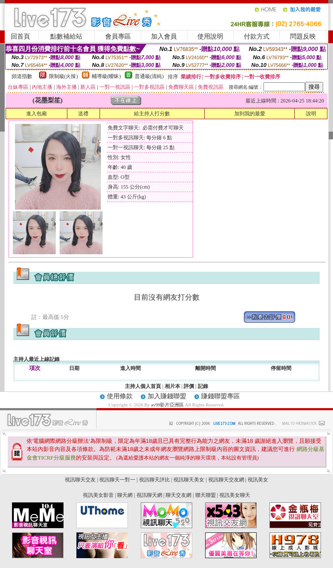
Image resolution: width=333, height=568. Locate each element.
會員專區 (118, 36)
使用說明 (210, 36)
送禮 (83, 114)
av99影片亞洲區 (168, 404)
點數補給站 (66, 36)
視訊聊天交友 (80, 480)
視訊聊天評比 (154, 480)
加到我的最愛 (249, 114)
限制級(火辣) (63, 76)
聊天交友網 (178, 495)
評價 (189, 386)
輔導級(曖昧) (106, 76)
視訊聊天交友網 (226, 480)
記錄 (203, 386)
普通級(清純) (149, 76)
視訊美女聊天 (234, 495)
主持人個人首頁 (143, 386)
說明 (311, 114)
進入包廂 (36, 114)
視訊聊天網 (149, 495)
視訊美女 (258, 480)
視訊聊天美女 (188, 480)
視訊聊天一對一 (117, 480)
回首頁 (20, 36)
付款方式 (256, 36)
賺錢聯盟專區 (220, 396)
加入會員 (164, 36)
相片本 (172, 386)
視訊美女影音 (98, 495)
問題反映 (303, 36)
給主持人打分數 (152, 114)
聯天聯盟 (205, 495)
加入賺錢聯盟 (167, 396)
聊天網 (125, 495)
